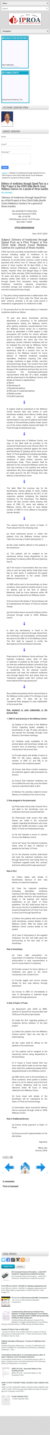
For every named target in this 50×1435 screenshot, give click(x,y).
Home (4, 173)
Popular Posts (8, 1266)
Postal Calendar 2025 (20, 1396)
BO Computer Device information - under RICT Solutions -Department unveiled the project (29, 1273)
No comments (6, 192)
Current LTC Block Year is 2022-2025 (15, 1329)
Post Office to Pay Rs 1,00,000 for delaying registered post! (23, 1286)
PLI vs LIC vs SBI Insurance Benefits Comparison (30, 1298)
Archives (20, 1266)
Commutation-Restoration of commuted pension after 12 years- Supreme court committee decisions (23, 1356)
